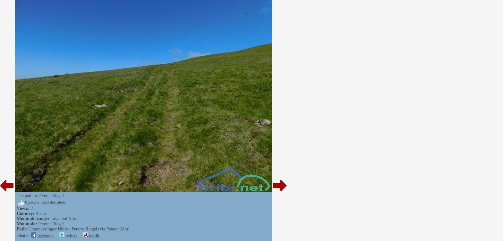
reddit (91, 236)
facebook (42, 236)
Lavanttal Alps (63, 218)
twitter (68, 236)
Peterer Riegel (51, 223)
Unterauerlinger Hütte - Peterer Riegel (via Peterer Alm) (78, 229)
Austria (41, 213)
